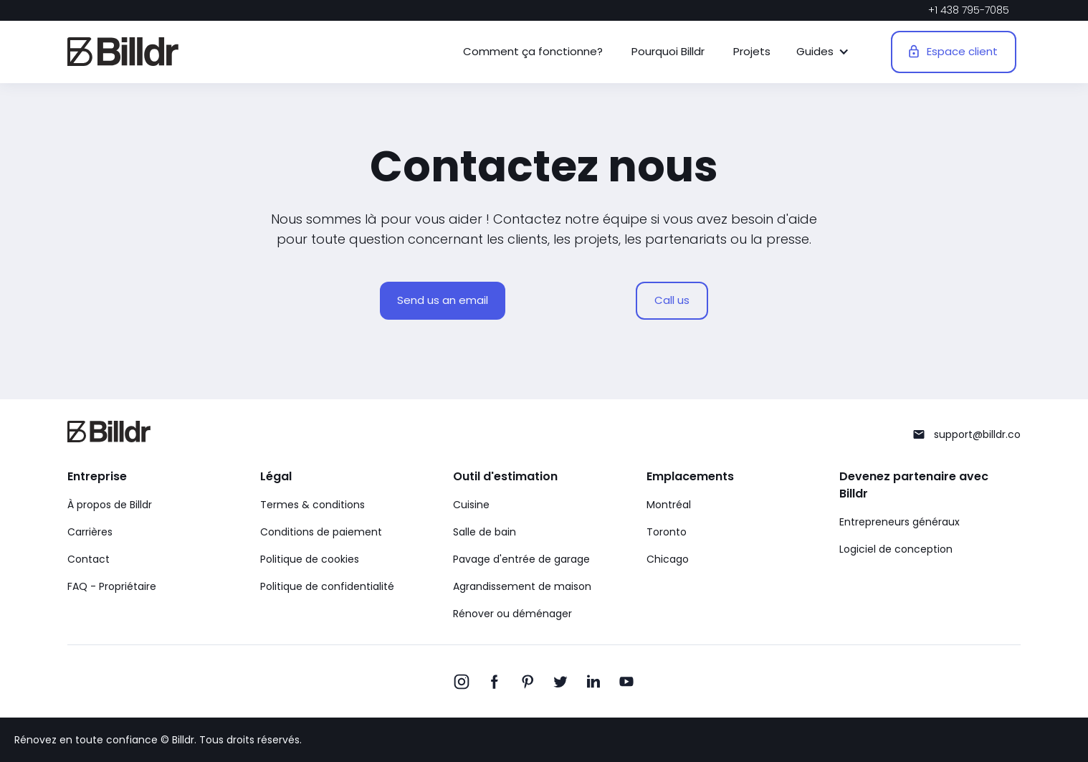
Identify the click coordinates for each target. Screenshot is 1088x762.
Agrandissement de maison (522, 586)
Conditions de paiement (321, 532)
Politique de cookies (309, 559)
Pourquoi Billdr (668, 51)
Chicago (667, 559)
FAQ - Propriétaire (111, 586)
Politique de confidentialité (327, 586)
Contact (88, 559)
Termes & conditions (312, 504)
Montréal (668, 504)
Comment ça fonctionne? (533, 51)
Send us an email (442, 300)
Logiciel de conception (896, 549)
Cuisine (471, 504)
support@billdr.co (977, 434)
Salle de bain (484, 532)
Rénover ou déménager (512, 613)
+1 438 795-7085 (968, 10)
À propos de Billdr (109, 504)
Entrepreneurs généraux (899, 522)
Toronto (666, 532)
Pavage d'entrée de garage (521, 559)
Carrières (90, 532)
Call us (671, 300)
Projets (751, 51)
